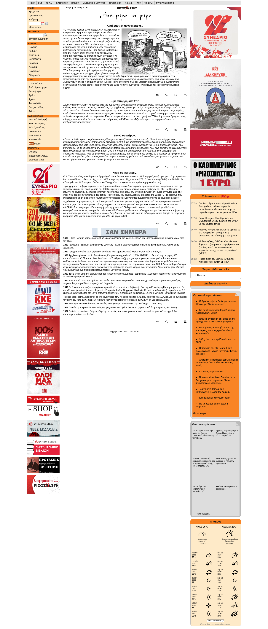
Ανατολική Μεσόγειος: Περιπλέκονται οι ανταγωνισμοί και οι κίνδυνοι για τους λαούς (217, 363)
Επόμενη (33, 19)
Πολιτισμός (34, 71)
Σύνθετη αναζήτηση (38, 39)
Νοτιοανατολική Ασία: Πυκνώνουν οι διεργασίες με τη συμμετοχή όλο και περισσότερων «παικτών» (215, 380)
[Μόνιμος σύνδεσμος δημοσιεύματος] (159, 95)
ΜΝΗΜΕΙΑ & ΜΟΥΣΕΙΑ (94, 3)
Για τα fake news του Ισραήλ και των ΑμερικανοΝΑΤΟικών (215, 311)
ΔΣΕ (139, 3)
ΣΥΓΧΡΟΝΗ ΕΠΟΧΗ (166, 3)
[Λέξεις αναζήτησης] (36, 35)
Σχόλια (32, 99)
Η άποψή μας (35, 83)
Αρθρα (32, 95)
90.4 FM (148, 3)
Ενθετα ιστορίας (36, 123)
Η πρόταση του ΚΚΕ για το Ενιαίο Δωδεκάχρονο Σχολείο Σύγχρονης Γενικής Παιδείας (217, 351)
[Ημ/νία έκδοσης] (35, 23)
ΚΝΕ (40, 3)
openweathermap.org (222, 624)
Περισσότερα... (200, 413)
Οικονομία (34, 55)
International (35, 131)
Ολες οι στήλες (36, 107)
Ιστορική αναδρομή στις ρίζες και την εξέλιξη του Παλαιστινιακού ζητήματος (215, 320)
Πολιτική (33, 47)
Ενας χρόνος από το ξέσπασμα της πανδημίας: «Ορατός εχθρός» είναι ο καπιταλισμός (215, 330)
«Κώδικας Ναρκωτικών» (211, 371)
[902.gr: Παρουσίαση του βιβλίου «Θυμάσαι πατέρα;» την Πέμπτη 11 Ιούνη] (194, 259)
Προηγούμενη (35, 15)
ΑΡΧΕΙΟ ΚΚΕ (115, 3)
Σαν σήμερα (35, 91)
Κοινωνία (33, 63)
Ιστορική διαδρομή (38, 119)
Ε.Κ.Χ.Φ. (129, 3)
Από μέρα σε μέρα (38, 87)
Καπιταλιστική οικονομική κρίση (214, 397)
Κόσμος (32, 51)
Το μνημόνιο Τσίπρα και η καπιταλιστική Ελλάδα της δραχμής (213, 390)
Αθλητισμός (34, 75)
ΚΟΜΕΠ (75, 3)
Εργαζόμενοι (35, 59)
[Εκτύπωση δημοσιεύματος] (183, 95)
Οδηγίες (33, 151)
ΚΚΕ (33, 3)
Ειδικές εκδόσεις (37, 127)
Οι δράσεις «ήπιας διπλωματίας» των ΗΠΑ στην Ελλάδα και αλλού (216, 302)
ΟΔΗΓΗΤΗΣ (62, 3)
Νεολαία (33, 67)
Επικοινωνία (35, 139)
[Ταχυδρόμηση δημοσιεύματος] (175, 95)
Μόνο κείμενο (35, 27)
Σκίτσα (32, 111)
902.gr (49, 3)
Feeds (35, 143)
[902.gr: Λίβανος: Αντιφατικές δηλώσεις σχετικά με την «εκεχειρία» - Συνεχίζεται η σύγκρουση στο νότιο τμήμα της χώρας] (194, 229)
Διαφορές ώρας (36, 159)
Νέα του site (35, 135)
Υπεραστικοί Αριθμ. (38, 156)
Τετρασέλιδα (35, 103)
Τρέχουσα (34, 11)
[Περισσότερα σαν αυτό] (166, 95)
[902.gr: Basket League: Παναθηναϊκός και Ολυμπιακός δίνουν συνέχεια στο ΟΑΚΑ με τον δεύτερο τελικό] (194, 218)
